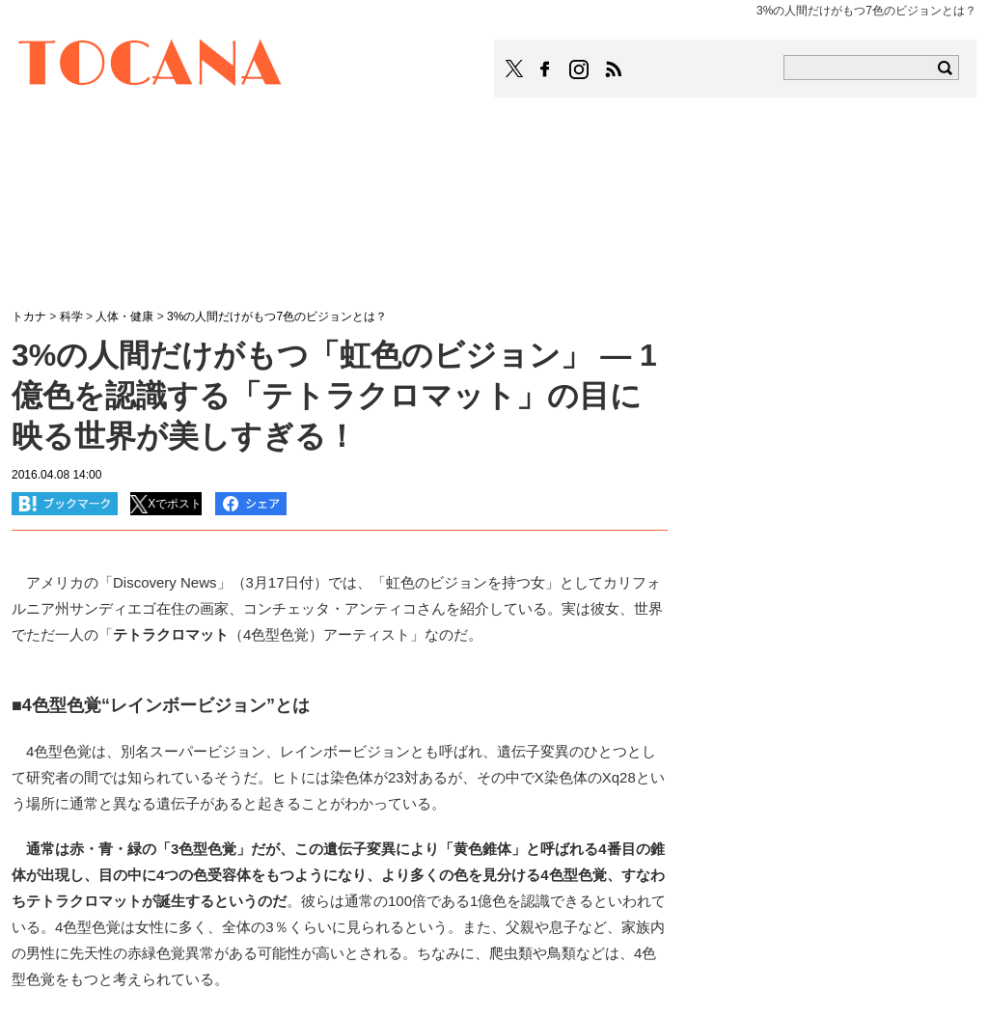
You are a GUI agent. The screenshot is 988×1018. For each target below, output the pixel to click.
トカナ (29, 316)
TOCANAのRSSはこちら (613, 69)
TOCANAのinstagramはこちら (579, 69)
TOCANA (150, 65)
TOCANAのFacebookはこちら (545, 69)
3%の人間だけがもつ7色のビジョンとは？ (277, 316)
